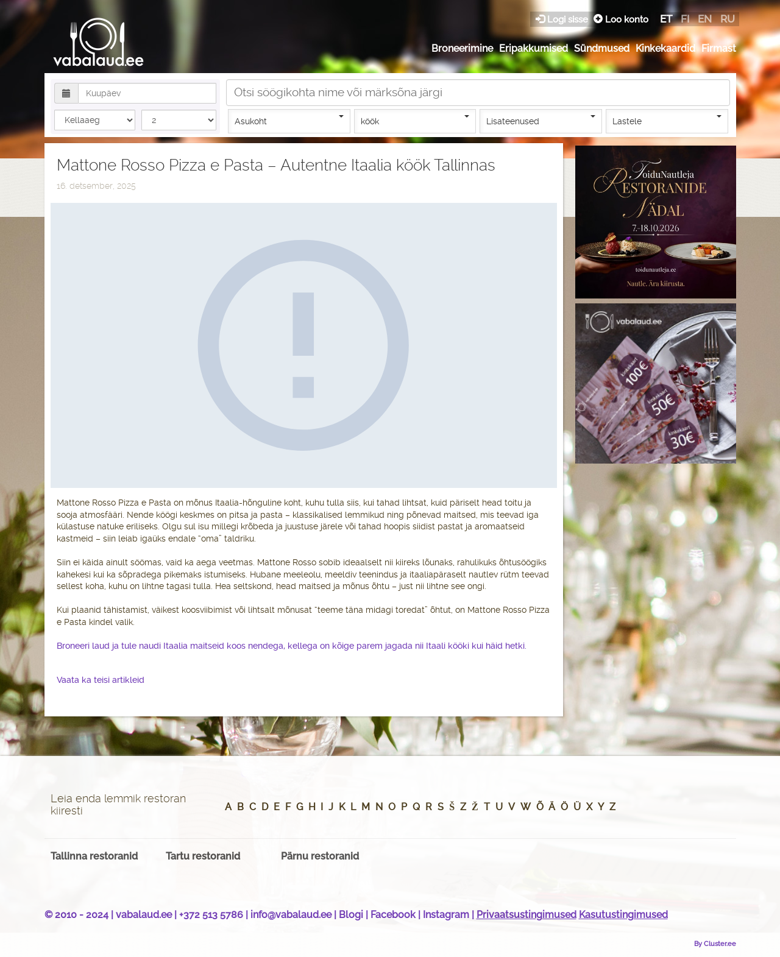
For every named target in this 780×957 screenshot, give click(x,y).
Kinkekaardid (665, 48)
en (705, 19)
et (666, 19)
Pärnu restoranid (320, 856)
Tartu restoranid (203, 856)
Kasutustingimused (623, 914)
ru (727, 19)
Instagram (446, 914)
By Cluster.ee (715, 943)
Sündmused (601, 48)
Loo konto (621, 19)
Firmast (718, 48)
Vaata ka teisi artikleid (100, 680)
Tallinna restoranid (94, 856)
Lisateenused (540, 120)
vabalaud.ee (144, 914)
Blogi (351, 914)
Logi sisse (563, 19)
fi (685, 19)
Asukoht (289, 120)
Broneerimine (462, 48)
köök (415, 120)
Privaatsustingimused (526, 914)
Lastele (667, 120)
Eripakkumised (533, 48)
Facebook (393, 914)
